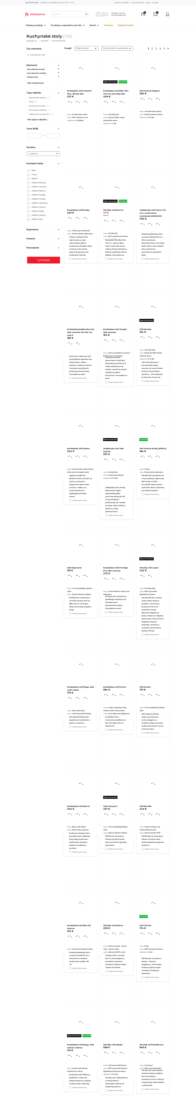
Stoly (31, 102)
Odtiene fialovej (36, 191)
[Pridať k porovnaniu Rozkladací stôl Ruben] (70, 613)
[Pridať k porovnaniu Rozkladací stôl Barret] (70, 968)
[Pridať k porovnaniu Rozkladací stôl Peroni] (106, 849)
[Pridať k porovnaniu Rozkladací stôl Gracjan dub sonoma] (106, 515)
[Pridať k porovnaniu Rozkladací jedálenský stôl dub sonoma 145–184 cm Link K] (70, 500)
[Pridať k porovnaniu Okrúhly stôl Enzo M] (106, 382)
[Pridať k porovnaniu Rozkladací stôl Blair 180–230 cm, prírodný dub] (106, 259)
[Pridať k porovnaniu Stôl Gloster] (143, 1089)
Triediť (67, 48)
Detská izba (32, 77)
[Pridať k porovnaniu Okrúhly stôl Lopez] (143, 733)
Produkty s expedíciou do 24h (66, 25)
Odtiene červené (36, 187)
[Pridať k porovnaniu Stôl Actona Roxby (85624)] (143, 634)
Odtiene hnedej (36, 195)
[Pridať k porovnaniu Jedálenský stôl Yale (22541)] (106, 612)
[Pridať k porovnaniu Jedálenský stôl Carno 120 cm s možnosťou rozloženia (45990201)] (143, 381)
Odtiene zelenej (36, 215)
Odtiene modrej (36, 199)
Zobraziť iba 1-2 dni (36, 55)
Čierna (32, 175)
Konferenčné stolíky (37, 106)
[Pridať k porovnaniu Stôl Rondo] (143, 849)
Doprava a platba (122, 3)
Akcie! (93, 25)
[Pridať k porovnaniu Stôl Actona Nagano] (143, 259)
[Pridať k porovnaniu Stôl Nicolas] (143, 494)
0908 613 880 (32, 3)
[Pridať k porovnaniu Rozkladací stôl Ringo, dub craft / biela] (70, 852)
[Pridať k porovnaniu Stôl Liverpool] (106, 971)
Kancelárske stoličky (36, 73)
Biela (31, 170)
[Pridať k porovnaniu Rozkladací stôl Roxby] (70, 378)
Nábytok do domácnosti (39, 114)
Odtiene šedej (35, 211)
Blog (148, 3)
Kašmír (32, 179)
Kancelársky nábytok (37, 110)
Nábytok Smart (126, 25)
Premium (108, 25)
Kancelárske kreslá (36, 69)
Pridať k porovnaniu (79, 259)
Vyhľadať (43, 260)
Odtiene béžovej (36, 183)
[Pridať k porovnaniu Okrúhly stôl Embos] (106, 1090)
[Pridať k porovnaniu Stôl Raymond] (70, 727)
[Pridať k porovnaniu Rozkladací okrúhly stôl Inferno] (70, 1087)
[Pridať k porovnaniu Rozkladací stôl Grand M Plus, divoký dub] (70, 259)
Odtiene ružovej (36, 207)
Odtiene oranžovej (37, 203)
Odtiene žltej (35, 219)
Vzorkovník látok (137, 3)
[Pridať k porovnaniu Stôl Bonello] (143, 977)
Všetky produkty (34, 25)
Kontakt (155, 3)
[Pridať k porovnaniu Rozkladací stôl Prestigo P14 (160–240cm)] (106, 730)
